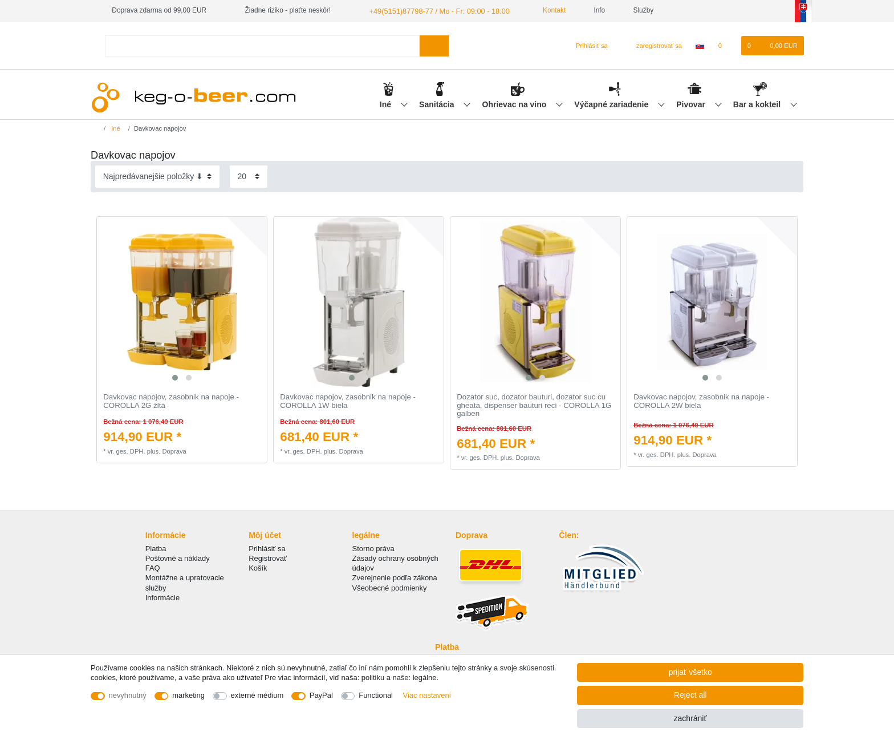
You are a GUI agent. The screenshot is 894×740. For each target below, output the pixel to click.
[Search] (434, 44)
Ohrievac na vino (515, 103)
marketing (188, 695)
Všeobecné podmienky (389, 587)
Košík (258, 567)
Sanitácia (437, 103)
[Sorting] (157, 176)
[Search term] (262, 44)
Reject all (690, 694)
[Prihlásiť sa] (587, 45)
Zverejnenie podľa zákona (394, 577)
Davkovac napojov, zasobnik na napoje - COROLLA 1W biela (348, 401)
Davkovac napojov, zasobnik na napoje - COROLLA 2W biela (701, 401)
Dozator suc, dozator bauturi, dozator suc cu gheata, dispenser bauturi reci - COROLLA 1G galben (534, 405)
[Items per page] (248, 176)
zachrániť (690, 718)
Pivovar (691, 103)
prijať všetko (690, 672)
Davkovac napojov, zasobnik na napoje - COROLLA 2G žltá (171, 401)
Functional (376, 695)
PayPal (321, 695)
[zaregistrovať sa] (652, 45)
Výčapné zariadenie (612, 103)
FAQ (152, 567)
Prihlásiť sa (267, 548)
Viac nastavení (427, 695)
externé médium (257, 695)
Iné (386, 103)
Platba (155, 548)
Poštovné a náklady (177, 557)
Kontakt (543, 10)
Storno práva (373, 548)
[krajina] (699, 45)
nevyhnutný (128, 695)
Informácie (162, 597)
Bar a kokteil (758, 103)
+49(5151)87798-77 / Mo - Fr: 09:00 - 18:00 (433, 10)
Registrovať (268, 557)
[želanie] (725, 45)
